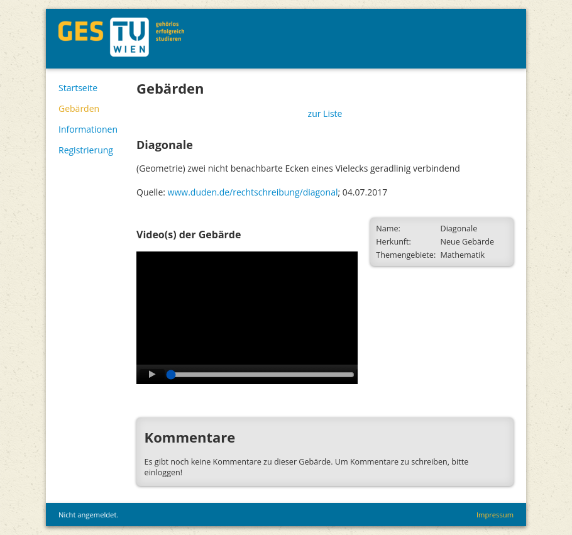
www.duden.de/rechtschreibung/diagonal (253, 192)
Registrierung (85, 150)
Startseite (77, 88)
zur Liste (325, 113)
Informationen (88, 129)
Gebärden (78, 108)
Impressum (495, 514)
